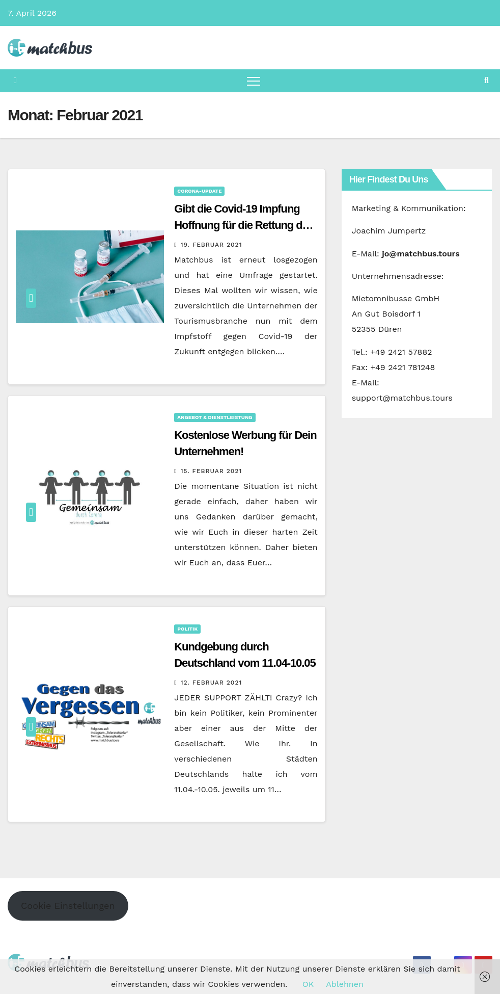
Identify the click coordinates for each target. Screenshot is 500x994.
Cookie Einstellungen (68, 905)
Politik (187, 629)
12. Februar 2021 (211, 682)
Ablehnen (345, 984)
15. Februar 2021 (211, 471)
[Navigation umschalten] (253, 81)
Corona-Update (199, 191)
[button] (486, 80)
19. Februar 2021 (211, 244)
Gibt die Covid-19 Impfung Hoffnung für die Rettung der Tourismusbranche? (243, 225)
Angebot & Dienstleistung (214, 417)
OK (308, 984)
